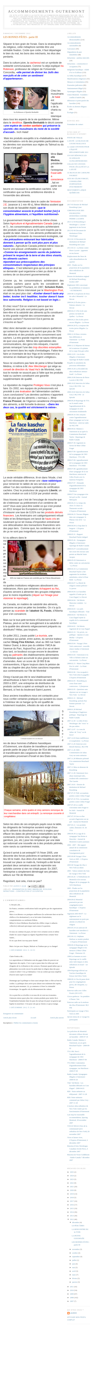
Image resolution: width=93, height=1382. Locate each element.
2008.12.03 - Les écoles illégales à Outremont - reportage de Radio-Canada (78, 357)
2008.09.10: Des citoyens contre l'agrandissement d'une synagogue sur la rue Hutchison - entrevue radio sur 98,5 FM (78, 420)
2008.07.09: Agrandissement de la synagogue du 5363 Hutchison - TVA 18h (77, 454)
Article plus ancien (57, 1018)
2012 (72, 1219)
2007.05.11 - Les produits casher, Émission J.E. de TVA (77, 827)
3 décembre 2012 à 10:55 (22, 950)
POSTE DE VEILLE (74, 138)
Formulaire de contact (75, 124)
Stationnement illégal (75, 88)
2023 (72, 1179)
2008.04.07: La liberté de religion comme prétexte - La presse (77, 585)
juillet (74, 1260)
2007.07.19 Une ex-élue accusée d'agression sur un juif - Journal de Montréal (77, 819)
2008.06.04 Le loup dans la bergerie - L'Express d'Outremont (77, 528)
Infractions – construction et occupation (23, 891)
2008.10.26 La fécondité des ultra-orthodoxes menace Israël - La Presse (77, 371)
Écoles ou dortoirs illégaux (77, 107)
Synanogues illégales (74, 91)
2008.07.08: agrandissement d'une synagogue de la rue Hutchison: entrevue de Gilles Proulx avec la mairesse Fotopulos (77, 474)
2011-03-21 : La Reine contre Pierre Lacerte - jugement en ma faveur (78, 250)
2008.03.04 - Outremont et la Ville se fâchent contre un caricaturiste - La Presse (77, 657)
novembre (76, 1249)
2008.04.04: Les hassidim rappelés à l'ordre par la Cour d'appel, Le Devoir (77, 594)
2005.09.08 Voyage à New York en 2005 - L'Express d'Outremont (77, 859)
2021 (72, 1187)
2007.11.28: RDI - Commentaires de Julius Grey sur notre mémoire (77, 752)
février (74, 1278)
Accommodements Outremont (46, 11)
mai (73, 1267)
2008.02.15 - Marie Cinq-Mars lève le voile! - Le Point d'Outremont (78, 666)
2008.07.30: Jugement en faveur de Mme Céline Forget (76, 445)
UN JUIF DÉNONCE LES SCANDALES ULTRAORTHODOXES (77, 158)
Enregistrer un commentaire (13, 1014)
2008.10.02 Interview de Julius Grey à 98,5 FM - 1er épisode (78, 386)
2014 (72, 1212)
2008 (72, 1297)
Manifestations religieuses (76, 79)
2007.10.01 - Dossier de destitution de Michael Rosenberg (76, 787)
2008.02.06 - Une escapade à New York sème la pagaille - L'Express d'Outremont (78, 675)
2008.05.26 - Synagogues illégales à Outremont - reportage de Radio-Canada (78, 543)
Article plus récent (10, 1018)
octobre (75, 1253)
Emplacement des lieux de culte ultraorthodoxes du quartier (77, 259)
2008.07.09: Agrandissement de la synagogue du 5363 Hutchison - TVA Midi (77, 463)
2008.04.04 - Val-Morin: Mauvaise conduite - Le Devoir (76, 603)
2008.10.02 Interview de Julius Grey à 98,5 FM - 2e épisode (78, 394)
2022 (72, 1183)
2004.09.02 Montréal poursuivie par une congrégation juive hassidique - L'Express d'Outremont (76, 904)
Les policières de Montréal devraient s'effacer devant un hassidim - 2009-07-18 (77, 1034)
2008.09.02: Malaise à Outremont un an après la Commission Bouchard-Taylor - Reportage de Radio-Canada (77, 434)
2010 (72, 1290)
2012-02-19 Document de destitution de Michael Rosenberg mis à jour (76, 242)
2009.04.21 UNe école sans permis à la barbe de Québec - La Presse (77, 313)
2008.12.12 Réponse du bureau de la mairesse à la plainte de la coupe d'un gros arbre (78, 348)
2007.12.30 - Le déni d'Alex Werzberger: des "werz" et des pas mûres (77, 723)
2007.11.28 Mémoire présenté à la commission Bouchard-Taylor (78, 761)
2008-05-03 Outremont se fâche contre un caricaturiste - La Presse (78, 563)
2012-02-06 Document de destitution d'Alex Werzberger (76, 233)
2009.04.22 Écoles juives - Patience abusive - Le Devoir (76, 305)
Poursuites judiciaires (75, 85)
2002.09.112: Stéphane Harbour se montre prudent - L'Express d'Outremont (78, 939)
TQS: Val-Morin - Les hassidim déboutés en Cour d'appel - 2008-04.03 (78, 1085)
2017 (72, 1201)
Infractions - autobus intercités (78, 58)
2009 (72, 1294)
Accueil (33, 1018)
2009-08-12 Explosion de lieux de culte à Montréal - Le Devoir (78, 296)
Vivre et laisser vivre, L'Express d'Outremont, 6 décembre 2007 (77, 1140)
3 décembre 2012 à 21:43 (22, 1007)
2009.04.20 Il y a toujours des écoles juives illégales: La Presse (78, 328)
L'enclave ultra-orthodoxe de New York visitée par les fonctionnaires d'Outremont (78, 1108)
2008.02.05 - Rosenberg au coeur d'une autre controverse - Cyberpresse (77, 683)
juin (73, 1264)
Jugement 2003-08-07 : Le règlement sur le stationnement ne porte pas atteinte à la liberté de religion (78, 919)
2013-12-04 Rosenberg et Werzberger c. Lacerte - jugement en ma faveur (76, 224)
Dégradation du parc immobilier (27, 889)
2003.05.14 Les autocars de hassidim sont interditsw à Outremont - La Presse (77, 930)
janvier (75, 1282)
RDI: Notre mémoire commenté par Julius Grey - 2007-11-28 (78, 1100)
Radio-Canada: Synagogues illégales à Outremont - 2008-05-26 (77, 1077)
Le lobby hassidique (74, 76)
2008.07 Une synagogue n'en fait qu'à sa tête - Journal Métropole (77, 497)
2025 (72, 1172)
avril (74, 1271)
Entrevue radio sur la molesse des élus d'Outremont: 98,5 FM (78, 1005)
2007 (72, 1301)
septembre (76, 1256)
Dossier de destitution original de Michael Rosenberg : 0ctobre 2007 (78, 279)
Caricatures (71, 49)
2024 (72, 1176)
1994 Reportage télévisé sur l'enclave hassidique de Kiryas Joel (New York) (77, 973)
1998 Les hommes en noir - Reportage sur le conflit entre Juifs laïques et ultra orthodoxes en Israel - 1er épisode (77, 961)
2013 (72, 1216)
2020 (72, 1190)
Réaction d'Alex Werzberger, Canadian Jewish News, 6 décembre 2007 (77, 1148)
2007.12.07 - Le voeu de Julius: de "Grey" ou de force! (76, 732)
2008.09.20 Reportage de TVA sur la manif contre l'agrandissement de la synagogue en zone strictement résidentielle (78, 406)
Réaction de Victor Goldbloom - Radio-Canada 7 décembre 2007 (78, 1157)
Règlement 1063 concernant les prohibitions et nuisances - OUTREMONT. (78, 288)
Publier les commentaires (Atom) (26, 1023)
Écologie (47, 889)
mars (74, 1275)
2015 (72, 1208)
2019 (72, 1194)
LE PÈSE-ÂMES (78, 1226)
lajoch (73, 1313)
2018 (72, 1197)
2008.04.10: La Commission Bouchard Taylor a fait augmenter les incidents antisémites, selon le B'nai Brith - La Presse (77, 574)
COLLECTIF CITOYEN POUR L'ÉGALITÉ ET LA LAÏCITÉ (78, 166)
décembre (76, 1222)
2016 (72, 1205)
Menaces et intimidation (76, 82)
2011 (72, 1287)
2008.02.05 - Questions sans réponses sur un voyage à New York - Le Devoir (77, 692)
